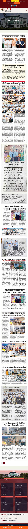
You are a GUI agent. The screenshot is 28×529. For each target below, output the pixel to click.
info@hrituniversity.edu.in (10, 520)
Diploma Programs (19, 485)
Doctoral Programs (19, 492)
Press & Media (18, 494)
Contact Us (4, 494)
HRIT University (14, 525)
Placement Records (19, 506)
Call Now (20, 527)
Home (11, 22)
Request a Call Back (7, 527)
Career (3, 485)
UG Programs (18, 487)
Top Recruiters (18, 502)
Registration (18, 504)
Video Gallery (4, 506)
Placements (18, 500)
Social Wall (4, 502)
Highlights (18, 509)
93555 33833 (9, 518)
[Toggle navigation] (26, 10)
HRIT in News (4, 492)
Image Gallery (4, 504)
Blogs (3, 509)
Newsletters (4, 487)
